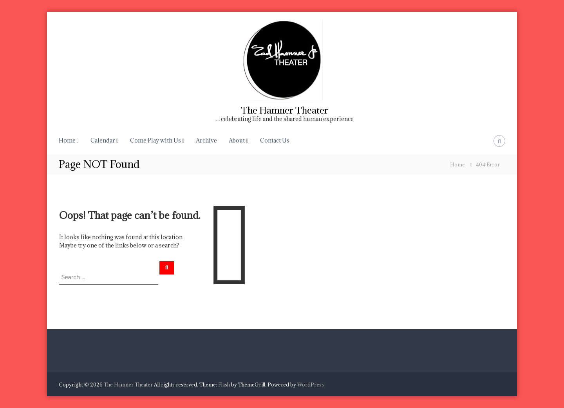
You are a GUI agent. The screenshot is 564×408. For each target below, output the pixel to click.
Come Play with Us (155, 140)
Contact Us (274, 140)
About (237, 140)
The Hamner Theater (284, 110)
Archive (206, 140)
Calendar (102, 140)
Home (67, 140)
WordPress (310, 384)
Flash (224, 384)
